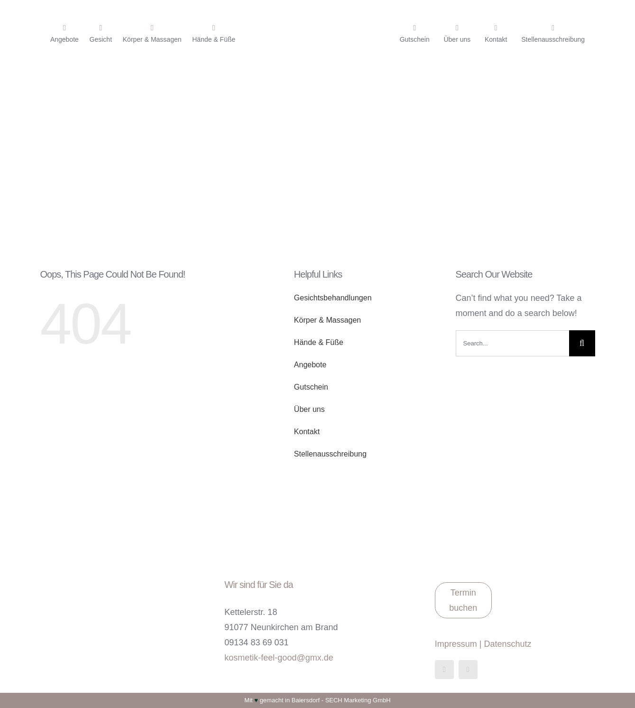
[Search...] (512, 343)
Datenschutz (507, 644)
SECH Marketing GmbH (358, 700)
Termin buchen (463, 600)
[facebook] (444, 669)
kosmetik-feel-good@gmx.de (278, 657)
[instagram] (468, 669)
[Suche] (582, 343)
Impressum (456, 644)
